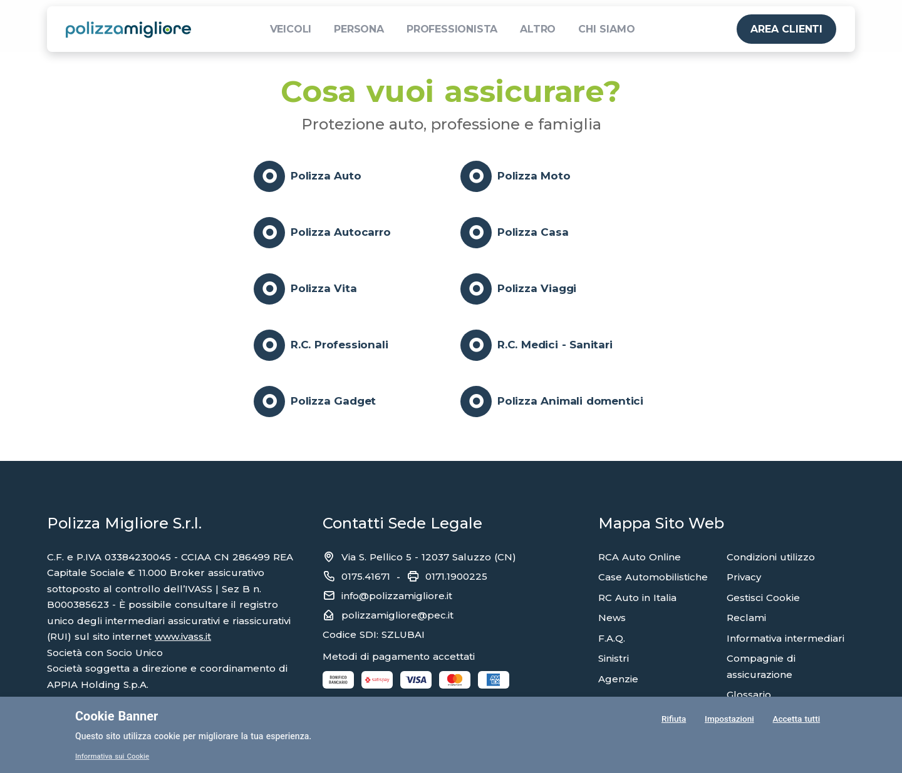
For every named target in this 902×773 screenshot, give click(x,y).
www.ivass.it (183, 636)
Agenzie (618, 679)
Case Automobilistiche (653, 577)
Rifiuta (673, 719)
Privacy (744, 577)
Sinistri (613, 658)
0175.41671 (365, 576)
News (612, 618)
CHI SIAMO (606, 29)
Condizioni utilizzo (771, 557)
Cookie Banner (116, 716)
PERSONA (359, 29)
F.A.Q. (611, 638)
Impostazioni (728, 719)
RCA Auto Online (639, 557)
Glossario (749, 694)
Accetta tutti (796, 719)
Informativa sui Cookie (113, 756)
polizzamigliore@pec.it (397, 615)
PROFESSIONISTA (452, 29)
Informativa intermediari (785, 638)
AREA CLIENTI (786, 29)
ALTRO (538, 29)
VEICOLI (291, 29)
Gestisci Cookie (763, 598)
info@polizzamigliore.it (396, 596)
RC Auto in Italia (637, 598)
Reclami (746, 618)
